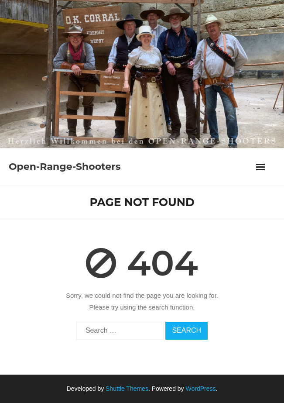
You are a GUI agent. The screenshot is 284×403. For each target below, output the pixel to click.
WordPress (201, 388)
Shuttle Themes (127, 388)
